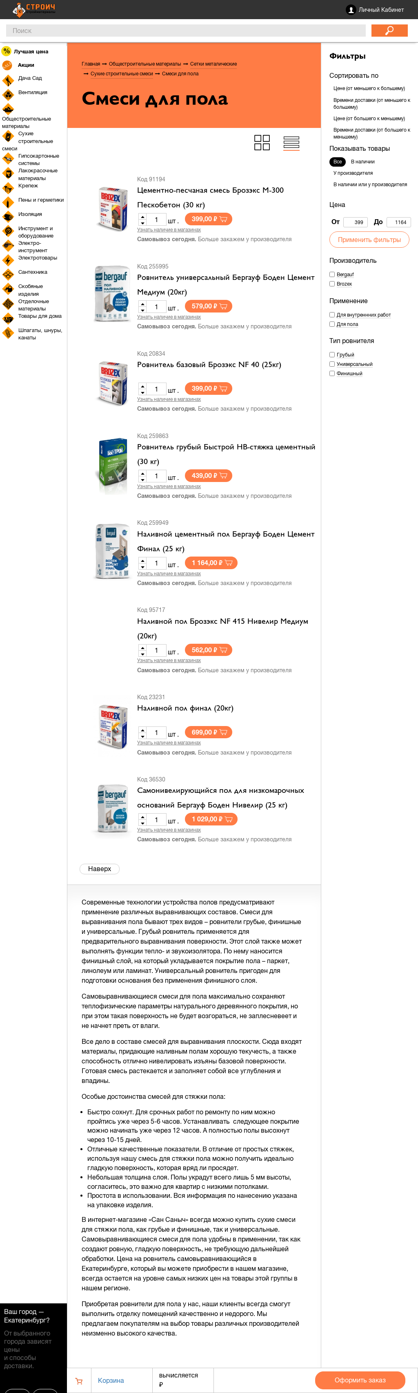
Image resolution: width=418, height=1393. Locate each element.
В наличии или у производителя (370, 184)
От (349, 222)
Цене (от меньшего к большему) (369, 88)
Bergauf (345, 274)
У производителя (353, 173)
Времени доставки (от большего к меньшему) (372, 133)
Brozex (344, 284)
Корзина (111, 1380)
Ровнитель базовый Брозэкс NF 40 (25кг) (209, 365)
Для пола (347, 324)
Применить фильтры (369, 239)
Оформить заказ (360, 1380)
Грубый (345, 355)
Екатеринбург (25, 1320)
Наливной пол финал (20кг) (185, 708)
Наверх (99, 868)
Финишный (349, 373)
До (392, 222)
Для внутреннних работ (364, 315)
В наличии (363, 162)
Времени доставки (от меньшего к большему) (372, 103)
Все (338, 162)
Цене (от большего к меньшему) (369, 118)
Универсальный (355, 364)
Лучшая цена (25, 51)
